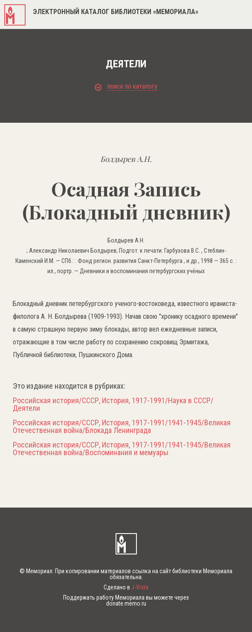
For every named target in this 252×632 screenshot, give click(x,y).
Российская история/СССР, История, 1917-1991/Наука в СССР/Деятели (113, 404)
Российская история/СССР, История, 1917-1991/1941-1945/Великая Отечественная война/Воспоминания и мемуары (122, 448)
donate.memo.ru (126, 603)
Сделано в (126, 587)
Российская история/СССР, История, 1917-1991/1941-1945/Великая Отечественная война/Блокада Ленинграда (122, 426)
